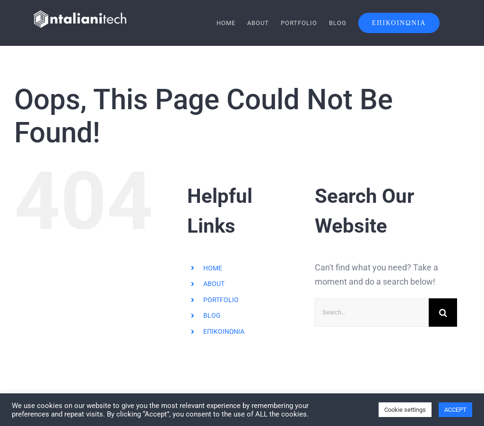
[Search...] (372, 312)
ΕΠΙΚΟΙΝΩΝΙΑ (223, 331)
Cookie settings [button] (405, 409)
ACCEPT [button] (455, 409)
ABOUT (214, 283)
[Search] (443, 312)
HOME (212, 267)
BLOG (212, 315)
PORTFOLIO (221, 299)
